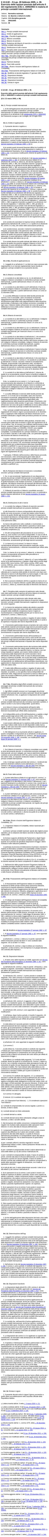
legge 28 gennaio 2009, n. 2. (11, 739)
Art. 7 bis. (5, 684)
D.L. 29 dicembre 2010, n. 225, (35, 1442)
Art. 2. (4, 123)
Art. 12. (4, 1234)
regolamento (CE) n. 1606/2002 (35, 114)
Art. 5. (4, 471)
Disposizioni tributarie (16, 956)
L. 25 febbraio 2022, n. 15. (25, 1521)
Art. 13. (4, 1284)
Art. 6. (4, 503)
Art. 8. (4, 746)
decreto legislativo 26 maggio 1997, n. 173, (16, 797)
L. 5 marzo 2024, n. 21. (32, 1404)
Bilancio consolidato (15, 275)
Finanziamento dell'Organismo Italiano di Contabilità (28, 879)
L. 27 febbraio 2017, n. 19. (25, 1459)
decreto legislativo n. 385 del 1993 (23, 766)
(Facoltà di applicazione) (19, 261)
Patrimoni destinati (14, 746)
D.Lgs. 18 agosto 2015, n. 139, (34, 1407)
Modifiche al (13, 930)
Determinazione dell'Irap (17, 1234)
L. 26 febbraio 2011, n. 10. (21, 1444)
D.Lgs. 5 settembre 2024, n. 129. (17, 1411)
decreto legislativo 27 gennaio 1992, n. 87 (32, 930)
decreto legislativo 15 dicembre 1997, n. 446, (22, 1244)
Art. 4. (4, 315)
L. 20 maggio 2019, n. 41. (30, 1465)
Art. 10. (4, 930)
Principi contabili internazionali (16, 105)
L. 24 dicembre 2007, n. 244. (37, 1534)
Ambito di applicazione (16, 123)
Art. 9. (4, 774)
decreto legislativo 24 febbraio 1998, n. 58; (18, 187)
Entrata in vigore (14, 1391)
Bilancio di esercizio (15, 315)
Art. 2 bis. (5, 261)
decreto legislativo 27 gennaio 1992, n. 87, (20, 779)
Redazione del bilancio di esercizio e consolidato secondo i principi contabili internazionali (21, 472)
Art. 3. (4, 275)
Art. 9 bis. (5, 820)
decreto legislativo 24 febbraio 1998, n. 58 (15, 144)
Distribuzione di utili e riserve (18, 503)
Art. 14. (4, 1391)
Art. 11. (4, 956)
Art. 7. (4, 591)
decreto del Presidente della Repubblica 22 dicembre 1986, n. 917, (24, 961)
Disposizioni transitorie (16, 1284)
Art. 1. (3, 105)
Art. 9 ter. (5, 879)
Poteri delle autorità (15, 774)
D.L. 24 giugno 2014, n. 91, (34, 1514)
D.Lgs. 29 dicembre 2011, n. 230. (35, 1433)
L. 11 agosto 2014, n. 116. (24, 1430)
